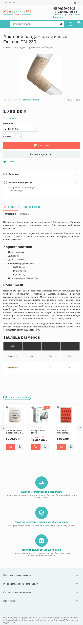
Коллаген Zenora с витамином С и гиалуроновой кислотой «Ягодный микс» (15, 431)
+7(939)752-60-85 (65, 11)
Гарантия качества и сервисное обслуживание (41, 522)
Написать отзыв (31, 100)
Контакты (57, 17)
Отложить (10, 161)
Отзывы (24, 213)
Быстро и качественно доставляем (41, 492)
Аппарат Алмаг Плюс (38, 431)
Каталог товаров (4, 24)
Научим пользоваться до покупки (41, 549)
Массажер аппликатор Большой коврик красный (65, 431)
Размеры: (8, 123)
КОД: (69, 100)
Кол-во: (7, 136)
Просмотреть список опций (24, 207)
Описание (11, 213)
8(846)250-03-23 (64, 8)
